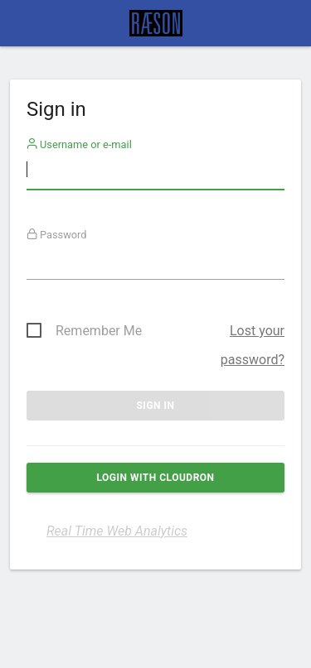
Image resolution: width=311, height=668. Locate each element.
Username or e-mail (79, 144)
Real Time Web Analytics (116, 531)
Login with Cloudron (155, 477)
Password (57, 234)
